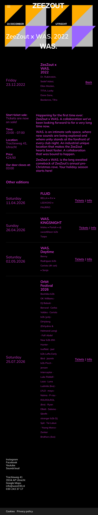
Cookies (10, 511)
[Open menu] (7, 6)
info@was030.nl (15, 485)
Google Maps (13, 483)
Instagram (12, 459)
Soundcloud (13, 468)
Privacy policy (25, 511)
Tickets (79, 200)
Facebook (11, 462)
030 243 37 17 (14, 488)
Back (88, 82)
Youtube (10, 465)
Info (89, 200)
